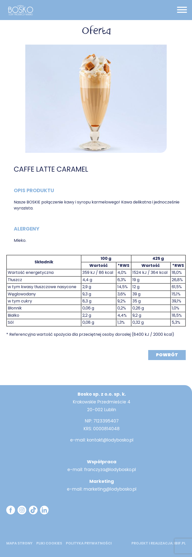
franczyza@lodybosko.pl (110, 470)
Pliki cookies (49, 543)
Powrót (167, 355)
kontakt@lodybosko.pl (110, 440)
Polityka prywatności (89, 543)
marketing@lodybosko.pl (110, 489)
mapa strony (19, 543)
